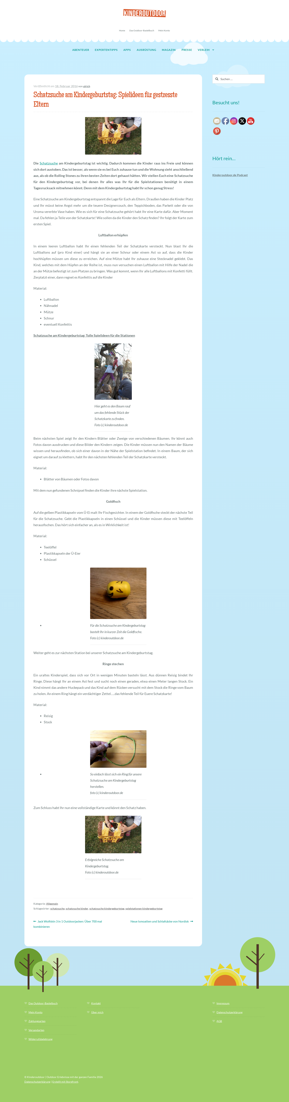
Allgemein (52, 903)
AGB (219, 1021)
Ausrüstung (146, 49)
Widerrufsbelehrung (40, 1039)
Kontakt (96, 1003)
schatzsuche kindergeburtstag (106, 908)
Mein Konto (164, 30)
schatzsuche (57, 908)
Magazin (169, 49)
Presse (187, 49)
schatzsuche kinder (77, 908)
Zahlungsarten (37, 1021)
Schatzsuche (49, 163)
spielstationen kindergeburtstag (143, 908)
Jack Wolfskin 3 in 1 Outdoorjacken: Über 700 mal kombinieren (67, 923)
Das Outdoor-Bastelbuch (141, 30)
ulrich (86, 86)
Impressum (223, 1003)
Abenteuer (80, 49)
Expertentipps (106, 49)
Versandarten (36, 1030)
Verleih (204, 49)
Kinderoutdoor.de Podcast (230, 175)
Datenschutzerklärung (229, 1012)
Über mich (97, 1012)
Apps (127, 49)
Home (122, 30)
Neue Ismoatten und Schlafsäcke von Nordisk (160, 921)
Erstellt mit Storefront (65, 1081)
